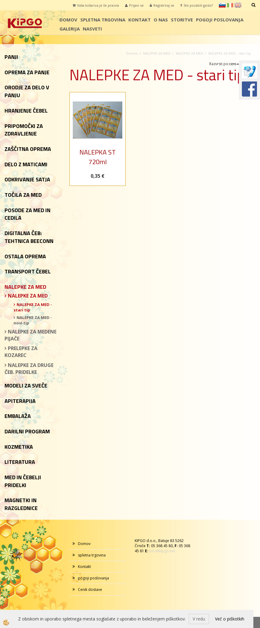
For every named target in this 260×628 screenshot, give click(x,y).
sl (222, 5)
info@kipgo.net (162, 550)
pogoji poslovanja (219, 20)
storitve (182, 20)
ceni (234, 63)
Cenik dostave (90, 589)
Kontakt (139, 20)
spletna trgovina (102, 20)
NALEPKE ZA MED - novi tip (33, 320)
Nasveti (92, 29)
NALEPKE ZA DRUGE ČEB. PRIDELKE (29, 368)
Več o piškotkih (229, 619)
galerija (69, 29)
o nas (161, 20)
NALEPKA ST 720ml (97, 157)
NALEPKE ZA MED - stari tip (33, 307)
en (238, 5)
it (230, 5)
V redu (199, 619)
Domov (68, 20)
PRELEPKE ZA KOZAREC (21, 352)
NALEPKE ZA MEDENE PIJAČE (30, 335)
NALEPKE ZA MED (28, 295)
